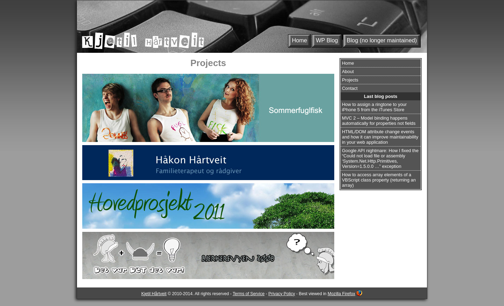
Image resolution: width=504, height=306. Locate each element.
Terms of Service (249, 293)
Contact (349, 88)
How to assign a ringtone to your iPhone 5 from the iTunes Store (374, 107)
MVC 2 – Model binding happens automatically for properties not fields (378, 120)
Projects (350, 80)
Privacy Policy (281, 293)
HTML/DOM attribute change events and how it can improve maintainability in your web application (380, 137)
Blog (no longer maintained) (382, 40)
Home (299, 40)
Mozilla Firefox (341, 293)
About (348, 71)
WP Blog (327, 40)
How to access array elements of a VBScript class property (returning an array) (379, 180)
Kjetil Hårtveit (154, 293)
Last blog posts (380, 96)
